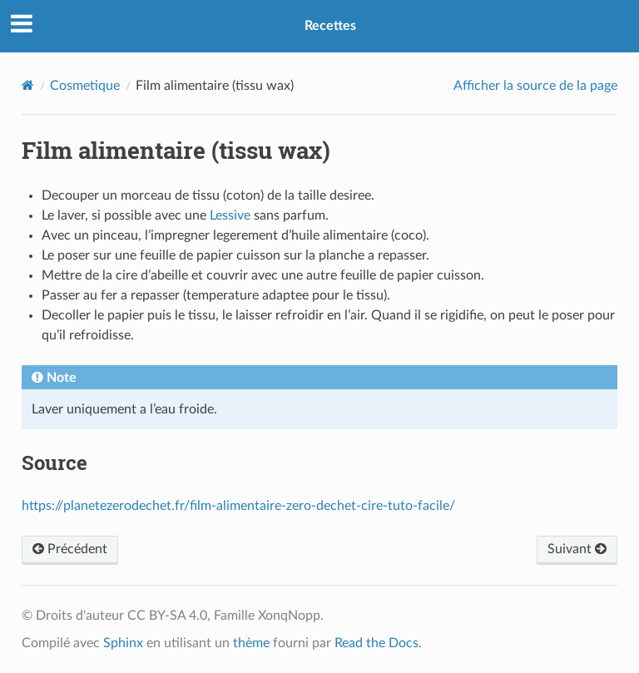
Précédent (69, 549)
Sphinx (123, 643)
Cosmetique (85, 85)
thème (251, 643)
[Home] (28, 85)
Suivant (577, 549)
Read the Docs (376, 643)
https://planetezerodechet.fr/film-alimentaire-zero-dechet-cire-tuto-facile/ (238, 505)
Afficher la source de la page (535, 85)
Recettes (330, 25)
